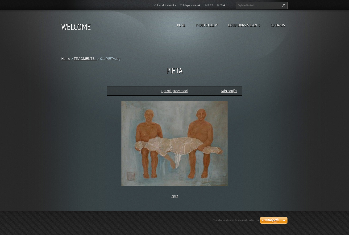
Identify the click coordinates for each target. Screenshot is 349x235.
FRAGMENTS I (85, 59)
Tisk (222, 5)
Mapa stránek (191, 5)
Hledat (283, 5)
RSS (210, 5)
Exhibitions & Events (244, 25)
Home (181, 25)
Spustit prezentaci (174, 91)
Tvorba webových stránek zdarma (236, 220)
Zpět (174, 196)
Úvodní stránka (166, 5)
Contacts (278, 25)
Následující (229, 91)
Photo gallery (207, 25)
